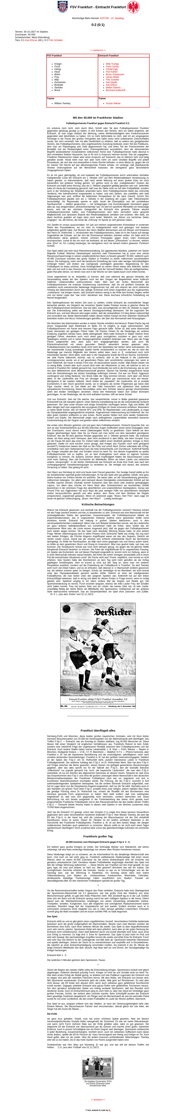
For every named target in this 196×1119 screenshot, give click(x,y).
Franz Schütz (112, 66)
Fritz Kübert (112, 72)
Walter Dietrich (113, 87)
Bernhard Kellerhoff (115, 90)
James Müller (112, 77)
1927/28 (104, 18)
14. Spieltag (117, 18)
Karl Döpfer (111, 82)
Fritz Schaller (55, 40)
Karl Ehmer (31, 40)
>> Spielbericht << (98, 50)
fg (109, 1110)
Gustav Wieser (113, 103)
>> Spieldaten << (98, 1100)
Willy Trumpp (112, 64)
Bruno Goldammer (115, 74)
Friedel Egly (112, 69)
